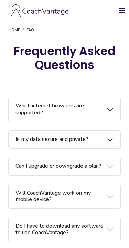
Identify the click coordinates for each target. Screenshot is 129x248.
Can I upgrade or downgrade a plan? (58, 166)
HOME (14, 30)
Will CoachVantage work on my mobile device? (53, 196)
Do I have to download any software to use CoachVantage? (59, 229)
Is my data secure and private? (51, 139)
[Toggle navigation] (121, 10)
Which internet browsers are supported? (49, 109)
